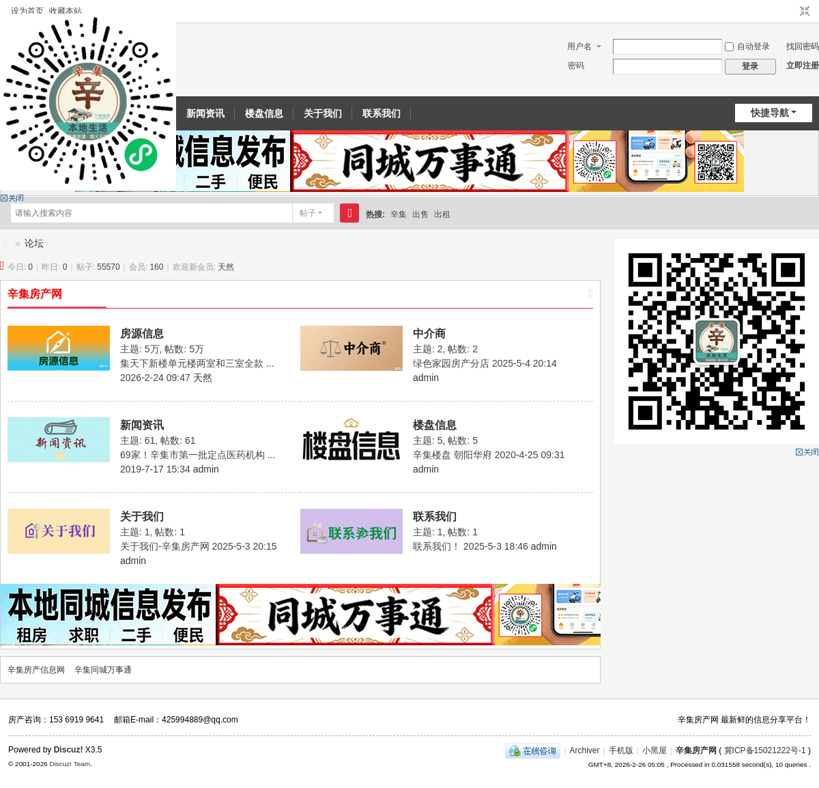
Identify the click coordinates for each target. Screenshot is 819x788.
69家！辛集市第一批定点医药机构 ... (197, 454)
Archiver (585, 750)
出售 (420, 214)
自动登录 (747, 46)
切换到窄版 (805, 11)
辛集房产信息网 (5, 243)
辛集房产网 (35, 294)
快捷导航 (770, 112)
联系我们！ (437, 546)
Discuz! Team (69, 764)
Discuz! (68, 750)
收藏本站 (65, 11)
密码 (576, 65)
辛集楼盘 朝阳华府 (452, 454)
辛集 (398, 214)
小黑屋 (654, 750)
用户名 (579, 46)
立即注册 (802, 65)
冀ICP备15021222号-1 (765, 750)
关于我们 (323, 113)
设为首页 (27, 11)
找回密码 (802, 46)
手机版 (621, 750)
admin (426, 377)
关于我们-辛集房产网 (165, 546)
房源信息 (142, 333)
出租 (442, 214)
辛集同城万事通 (103, 670)
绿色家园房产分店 (451, 363)
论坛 (34, 243)
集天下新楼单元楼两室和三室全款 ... (197, 363)
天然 (226, 267)
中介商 (429, 333)
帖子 (308, 213)
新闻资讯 (205, 113)
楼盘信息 (264, 113)
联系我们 (381, 113)
